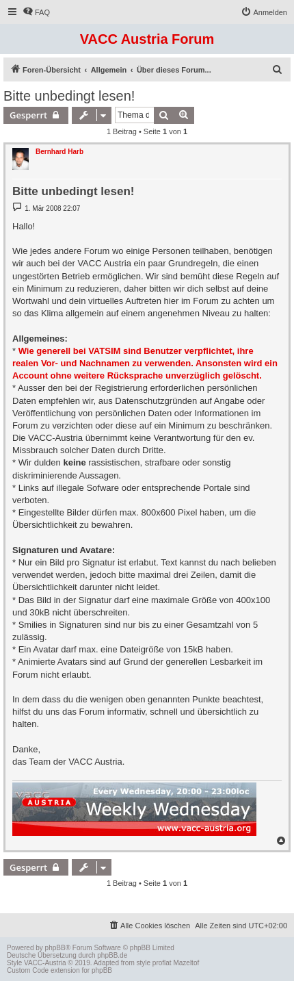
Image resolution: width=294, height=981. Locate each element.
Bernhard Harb (59, 151)
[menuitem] (36, 12)
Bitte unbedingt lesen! (69, 95)
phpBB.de (112, 955)
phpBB (55, 948)
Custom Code (28, 970)
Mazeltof (186, 963)
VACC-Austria (45, 963)
